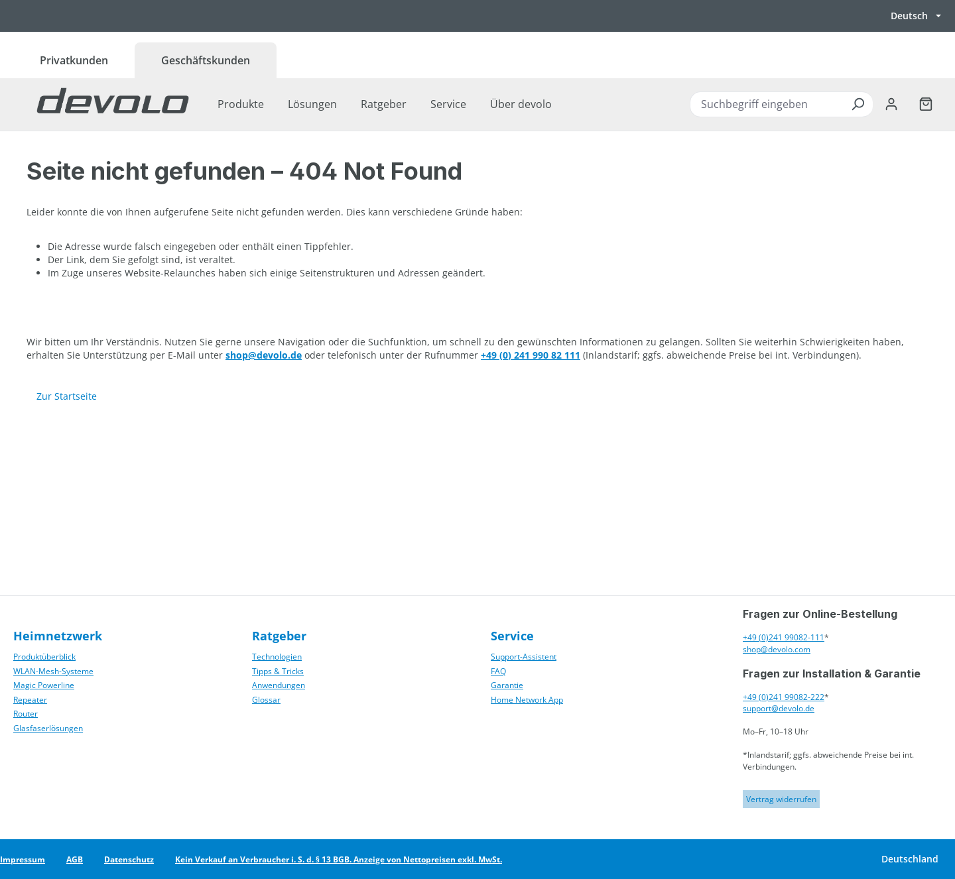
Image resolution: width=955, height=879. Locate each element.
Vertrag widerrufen (781, 799)
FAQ (498, 671)
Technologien (277, 656)
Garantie (507, 685)
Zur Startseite (66, 396)
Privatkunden (74, 60)
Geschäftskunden (205, 60)
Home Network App (527, 699)
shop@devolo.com (776, 649)
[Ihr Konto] (891, 104)
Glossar (266, 699)
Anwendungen (278, 685)
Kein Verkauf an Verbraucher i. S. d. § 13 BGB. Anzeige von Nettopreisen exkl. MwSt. (338, 859)
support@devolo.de (778, 708)
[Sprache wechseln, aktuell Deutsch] (916, 16)
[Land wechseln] (909, 859)
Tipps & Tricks (278, 671)
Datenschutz (129, 859)
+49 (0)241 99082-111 (783, 637)
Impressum (22, 859)
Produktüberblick (44, 656)
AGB (74, 859)
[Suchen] (857, 104)
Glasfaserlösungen (48, 728)
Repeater (30, 699)
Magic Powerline (43, 685)
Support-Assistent (523, 656)
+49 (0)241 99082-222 (783, 697)
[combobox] (781, 104)
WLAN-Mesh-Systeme (53, 671)
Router (25, 713)
